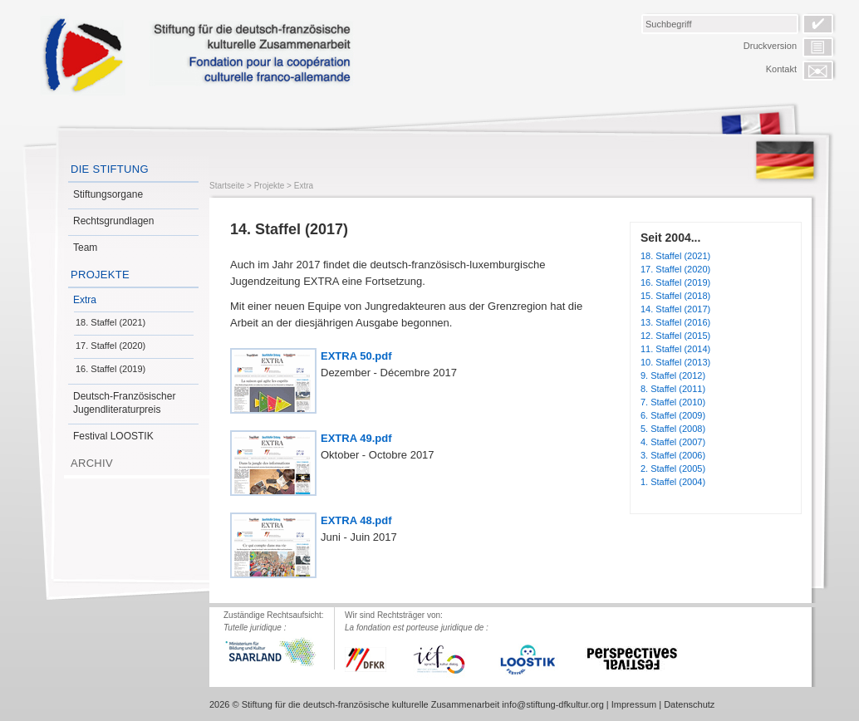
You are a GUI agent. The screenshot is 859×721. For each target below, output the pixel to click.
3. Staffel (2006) (673, 455)
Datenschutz (689, 704)
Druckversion (770, 46)
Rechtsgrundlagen (113, 221)
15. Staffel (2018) (675, 296)
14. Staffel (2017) (675, 309)
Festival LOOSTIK (113, 436)
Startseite (226, 185)
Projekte (100, 274)
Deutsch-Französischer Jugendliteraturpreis (124, 402)
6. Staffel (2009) (673, 415)
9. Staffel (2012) (673, 375)
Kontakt (781, 69)
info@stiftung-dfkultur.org (552, 704)
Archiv (92, 463)
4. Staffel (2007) (673, 442)
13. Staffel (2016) (675, 322)
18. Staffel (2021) (110, 322)
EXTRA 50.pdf (356, 356)
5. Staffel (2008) (673, 429)
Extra (84, 300)
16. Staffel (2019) (110, 369)
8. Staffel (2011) (673, 389)
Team (85, 247)
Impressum (633, 704)
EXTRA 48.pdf (356, 520)
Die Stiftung (110, 169)
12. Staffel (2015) (675, 336)
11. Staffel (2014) (675, 349)
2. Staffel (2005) (673, 468)
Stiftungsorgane (108, 194)
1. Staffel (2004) (673, 482)
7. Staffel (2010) (673, 402)
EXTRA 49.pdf (356, 438)
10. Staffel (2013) (675, 362)
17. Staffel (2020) (110, 346)
